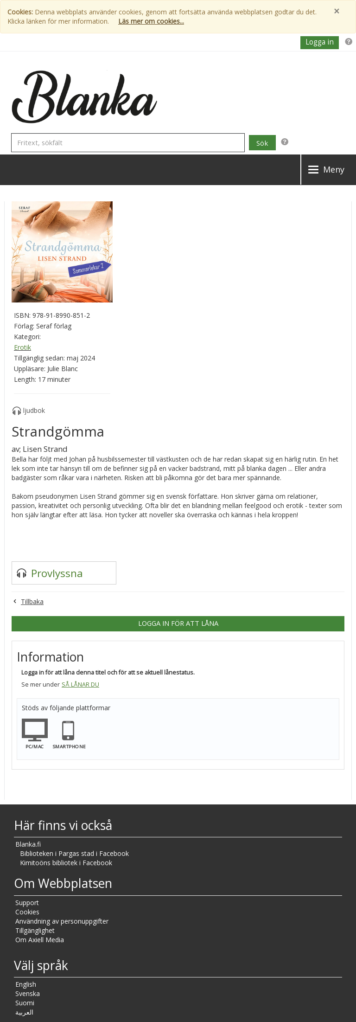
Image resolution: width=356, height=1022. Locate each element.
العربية (24, 1012)
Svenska (27, 993)
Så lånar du (80, 684)
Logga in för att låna (178, 623)
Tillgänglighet (35, 930)
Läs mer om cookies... (151, 21)
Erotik (22, 347)
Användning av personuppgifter (61, 921)
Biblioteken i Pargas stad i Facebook (74, 853)
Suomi (24, 1002)
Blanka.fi (28, 844)
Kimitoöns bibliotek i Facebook (66, 862)
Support (27, 902)
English (25, 984)
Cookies (27, 911)
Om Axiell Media (39, 939)
